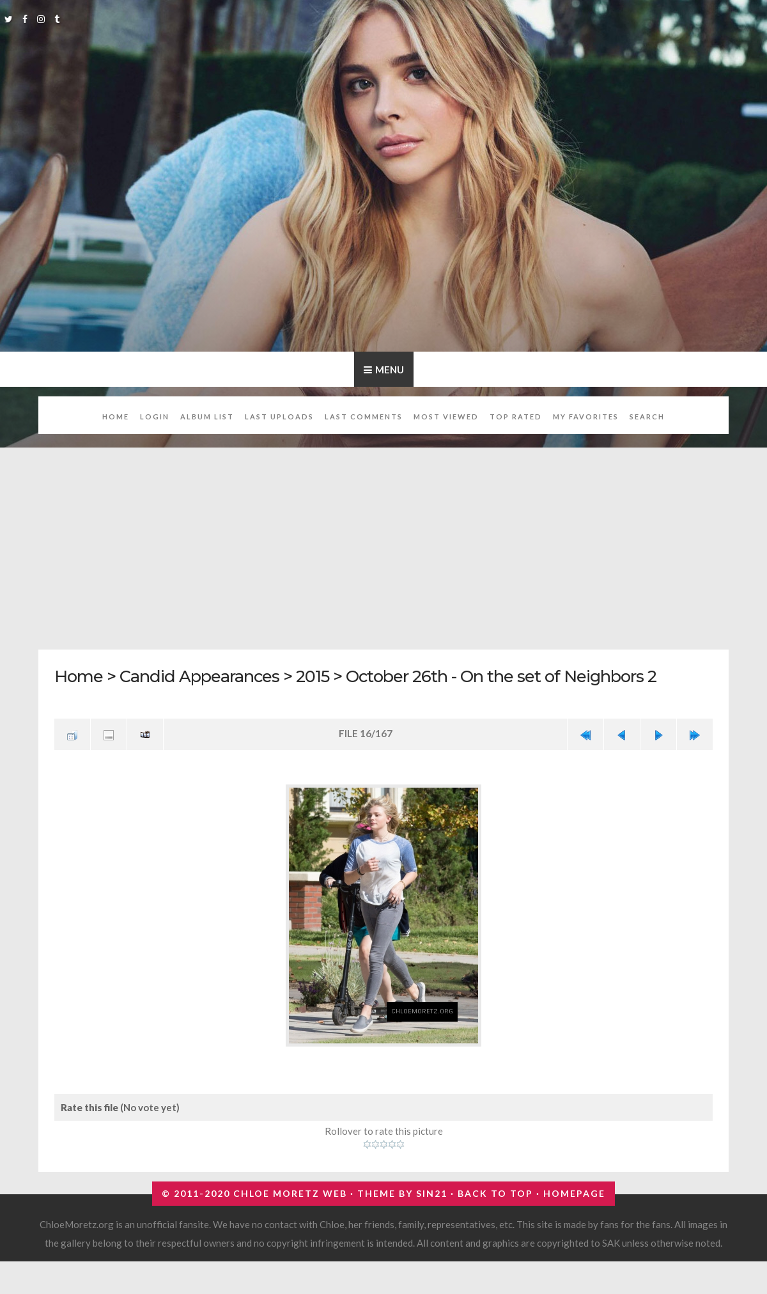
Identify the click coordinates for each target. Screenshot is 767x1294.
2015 (312, 676)
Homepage (574, 1193)
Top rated (516, 416)
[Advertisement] (383, 541)
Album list (207, 416)
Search (647, 416)
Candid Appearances (199, 676)
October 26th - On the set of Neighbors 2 (501, 676)
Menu (389, 369)
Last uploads (279, 416)
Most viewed (446, 416)
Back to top (495, 1193)
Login (154, 416)
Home (115, 416)
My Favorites (586, 416)
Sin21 (431, 1193)
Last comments (364, 416)
